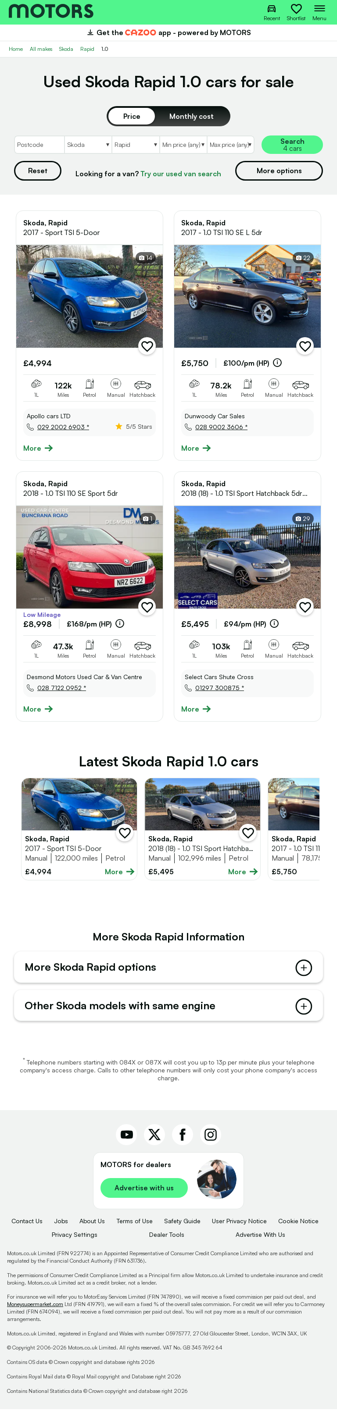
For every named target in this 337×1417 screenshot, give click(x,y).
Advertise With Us (260, 1242)
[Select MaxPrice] (231, 144)
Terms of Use (135, 1229)
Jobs (61, 1229)
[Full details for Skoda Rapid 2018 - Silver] (202, 829)
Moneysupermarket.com (35, 1312)
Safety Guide (182, 1229)
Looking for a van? (148, 173)
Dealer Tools (166, 1242)
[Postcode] (39, 144)
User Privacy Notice (239, 1229)
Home (16, 49)
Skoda (66, 49)
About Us (92, 1229)
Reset (37, 170)
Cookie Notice (298, 1229)
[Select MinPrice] (183, 144)
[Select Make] (88, 144)
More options (279, 170)
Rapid (87, 49)
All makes (41, 49)
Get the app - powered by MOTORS (168, 32)
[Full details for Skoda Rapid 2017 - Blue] (79, 829)
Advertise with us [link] (144, 1196)
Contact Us (27, 1229)
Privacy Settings (74, 1242)
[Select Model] (135, 144)
